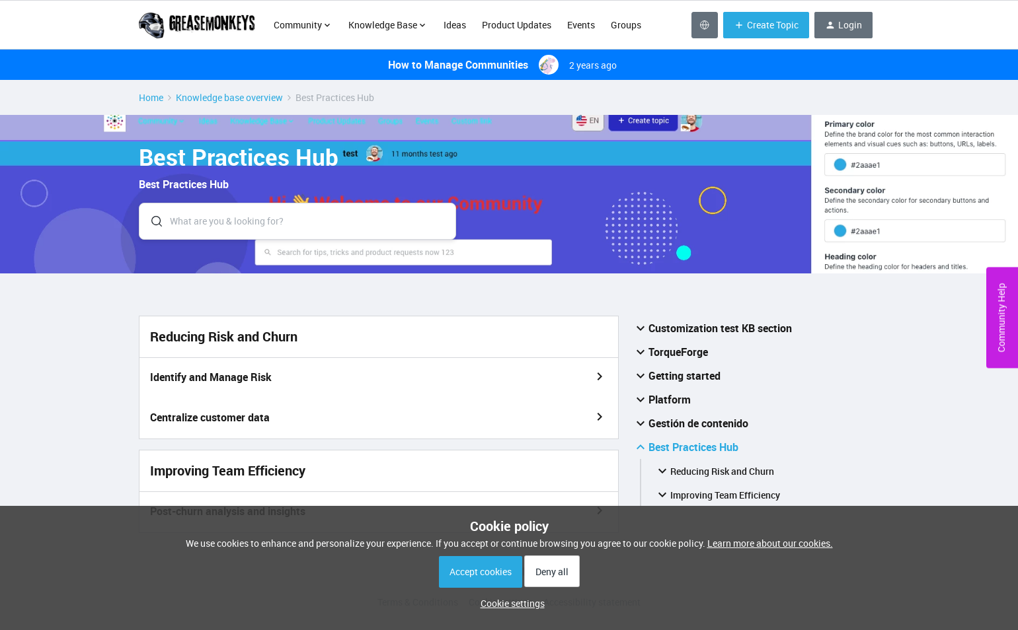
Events (581, 24)
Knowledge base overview (229, 97)
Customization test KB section (712, 328)
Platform (662, 399)
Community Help (1001, 318)
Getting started (677, 376)
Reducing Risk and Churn (714, 471)
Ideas (455, 24)
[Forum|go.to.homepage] (198, 25)
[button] (509, 603)
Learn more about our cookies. (770, 543)
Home (151, 97)
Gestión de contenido (690, 423)
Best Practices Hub (685, 447)
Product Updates (516, 24)
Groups (626, 24)
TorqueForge (670, 352)
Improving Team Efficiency (717, 495)
